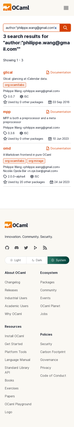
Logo (8, 412)
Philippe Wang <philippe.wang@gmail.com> (31, 91)
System (58, 260)
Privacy (45, 368)
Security (46, 344)
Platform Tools (16, 352)
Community (48, 290)
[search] (65, 28)
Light (15, 260)
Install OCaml (14, 336)
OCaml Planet (50, 306)
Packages (47, 282)
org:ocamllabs (14, 84)
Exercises (12, 388)
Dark (37, 260)
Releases (11, 290)
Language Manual (17, 360)
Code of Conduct (53, 376)
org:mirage (36, 160)
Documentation (58, 72)
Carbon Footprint (53, 352)
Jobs (44, 314)
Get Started (14, 344)
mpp (7, 112)
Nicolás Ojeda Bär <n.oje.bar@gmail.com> (30, 171)
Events (45, 298)
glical (8, 72)
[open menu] (66, 8)
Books (9, 380)
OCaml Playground (18, 404)
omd (7, 148)
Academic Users (16, 306)
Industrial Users (16, 298)
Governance (49, 360)
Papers (10, 396)
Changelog (12, 282)
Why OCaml (13, 314)
